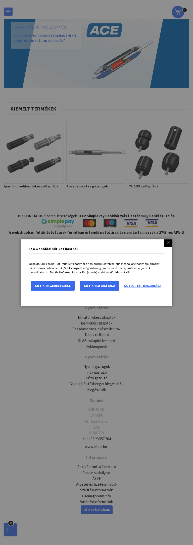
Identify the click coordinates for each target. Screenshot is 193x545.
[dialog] (96, 272)
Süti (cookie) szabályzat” (97, 272)
